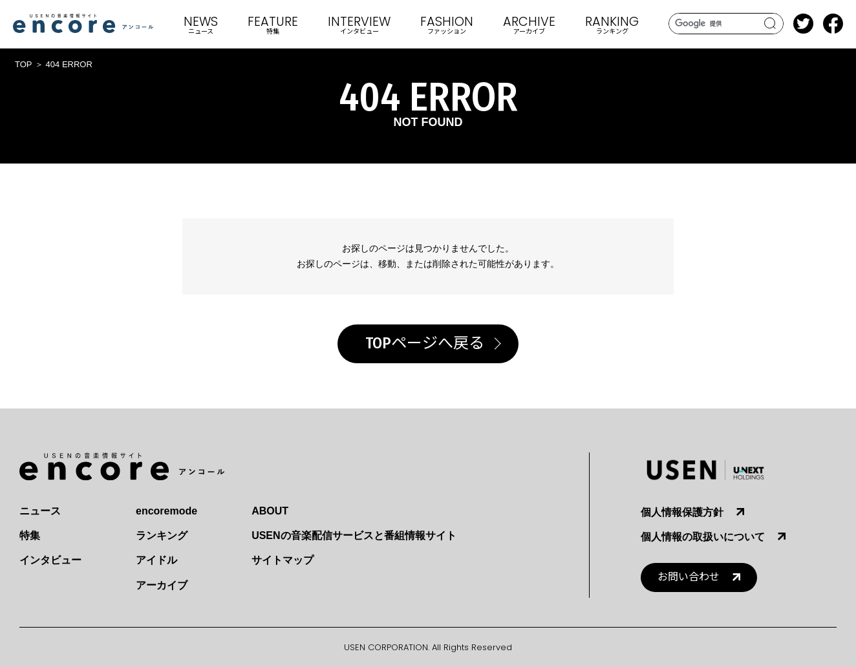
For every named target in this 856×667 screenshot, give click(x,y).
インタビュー (50, 560)
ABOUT (269, 510)
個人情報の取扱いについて (703, 536)
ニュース (40, 510)
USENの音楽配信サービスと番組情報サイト (353, 535)
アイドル (156, 560)
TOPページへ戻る (424, 343)
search (770, 23)
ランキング (161, 535)
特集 (29, 535)
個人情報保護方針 (682, 512)
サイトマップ (282, 560)
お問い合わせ (689, 577)
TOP (23, 64)
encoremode (166, 510)
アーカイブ (161, 585)
